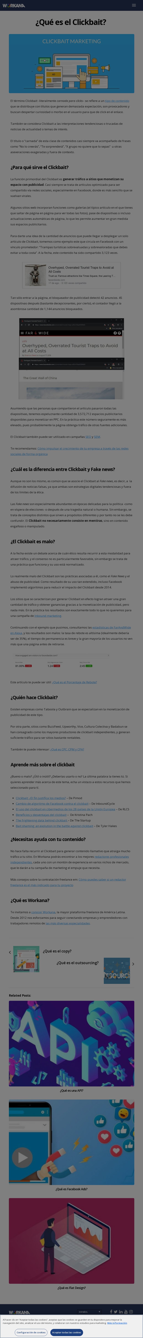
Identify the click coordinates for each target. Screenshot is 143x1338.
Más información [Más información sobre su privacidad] (117, 1327)
